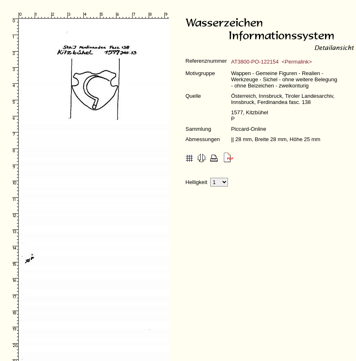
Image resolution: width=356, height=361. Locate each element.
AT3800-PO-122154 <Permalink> (271, 62)
